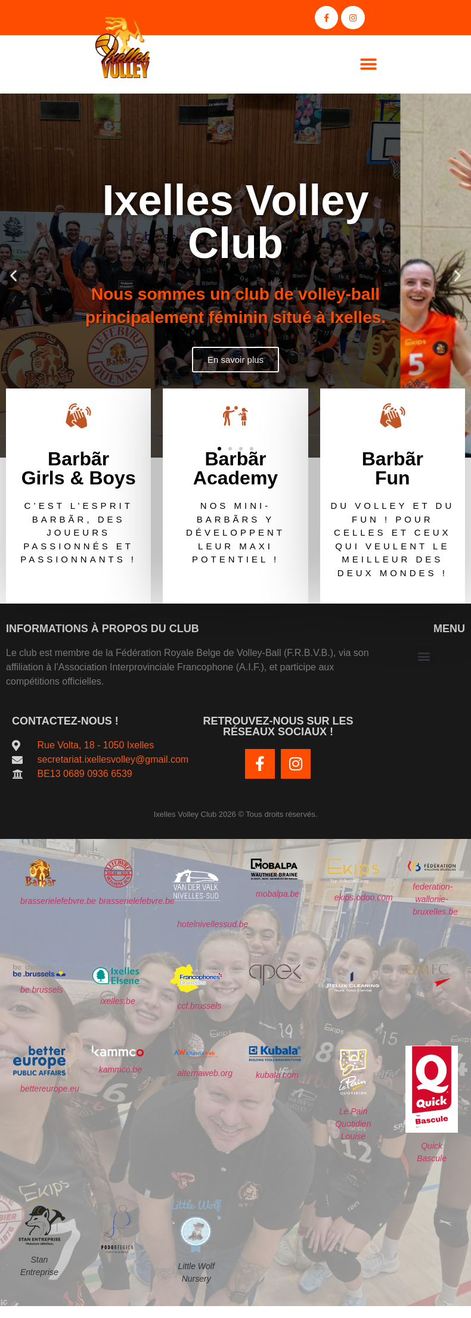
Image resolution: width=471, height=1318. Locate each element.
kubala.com (277, 1075)
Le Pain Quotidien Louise (353, 1123)
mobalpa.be (277, 894)
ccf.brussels (199, 1006)
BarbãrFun (392, 468)
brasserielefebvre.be (58, 901)
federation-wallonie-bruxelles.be (435, 899)
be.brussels (41, 989)
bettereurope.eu (49, 1089)
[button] (368, 64)
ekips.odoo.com (363, 898)
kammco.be (120, 1069)
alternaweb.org (205, 1073)
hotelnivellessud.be (212, 924)
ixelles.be (117, 1001)
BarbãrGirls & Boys (78, 468)
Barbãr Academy (235, 468)
